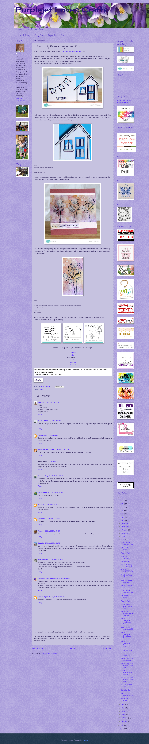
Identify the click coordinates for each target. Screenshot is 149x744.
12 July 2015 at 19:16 (56, 560)
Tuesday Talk (125, 553)
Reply (40, 414)
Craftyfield (42, 421)
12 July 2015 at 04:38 (52, 531)
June (123, 704)
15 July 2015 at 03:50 (56, 597)
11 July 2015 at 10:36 (53, 421)
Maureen (41, 531)
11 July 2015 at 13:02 (62, 449)
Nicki (72, 360)
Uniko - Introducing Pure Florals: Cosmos (126, 621)
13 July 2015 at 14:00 (62, 578)
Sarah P (73, 365)
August (124, 536)
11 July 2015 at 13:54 (55, 462)
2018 (122, 510)
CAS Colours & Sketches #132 (127, 628)
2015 (122, 520)
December (125, 523)
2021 (122, 501)
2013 (122, 729)
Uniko (63, 35)
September (126, 533)
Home (20, 29)
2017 (122, 514)
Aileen (40, 435)
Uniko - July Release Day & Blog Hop (127, 613)
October (124, 530)
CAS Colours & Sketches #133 (127, 591)
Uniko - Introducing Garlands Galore (125, 644)
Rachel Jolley (43, 476)
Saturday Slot (125, 561)
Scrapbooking (52, 35)
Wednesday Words (125, 549)
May (123, 708)
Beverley (72, 353)
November (125, 527)
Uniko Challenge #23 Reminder (126, 566)
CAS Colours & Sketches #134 (127, 571)
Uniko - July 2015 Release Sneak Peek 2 (127, 665)
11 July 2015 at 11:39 (50, 435)
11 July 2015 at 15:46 (56, 476)
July (123, 540)
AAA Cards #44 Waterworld (126, 581)
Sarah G (73, 362)
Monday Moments (125, 557)
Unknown (41, 519)
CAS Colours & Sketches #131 (127, 694)
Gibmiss (41, 402)
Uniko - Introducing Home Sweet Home (126, 635)
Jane (19, 54)
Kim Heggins (42, 492)
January (124, 721)
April (123, 711)
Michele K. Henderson (46, 449)
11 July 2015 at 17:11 (55, 492)
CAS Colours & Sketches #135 (127, 543)
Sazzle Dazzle (43, 560)
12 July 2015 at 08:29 (52, 543)
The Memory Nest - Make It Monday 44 (126, 606)
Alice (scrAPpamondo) (46, 578)
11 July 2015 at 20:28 (52, 504)
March (124, 714)
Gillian (72, 355)
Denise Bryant (43, 597)
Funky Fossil (39, 35)
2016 (122, 517)
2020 (122, 504)
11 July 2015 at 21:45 (53, 519)
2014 (122, 725)
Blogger (85, 740)
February (125, 718)
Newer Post (37, 648)
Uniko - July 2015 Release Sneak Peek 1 (127, 679)
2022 (122, 497)
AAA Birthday (25, 35)
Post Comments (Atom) (49, 653)
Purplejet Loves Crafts (62, 9)
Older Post (108, 648)
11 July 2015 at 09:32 (52, 402)
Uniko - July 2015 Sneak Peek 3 (127, 659)
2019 (122, 507)
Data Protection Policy (34, 29)
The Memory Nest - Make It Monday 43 (126, 672)
